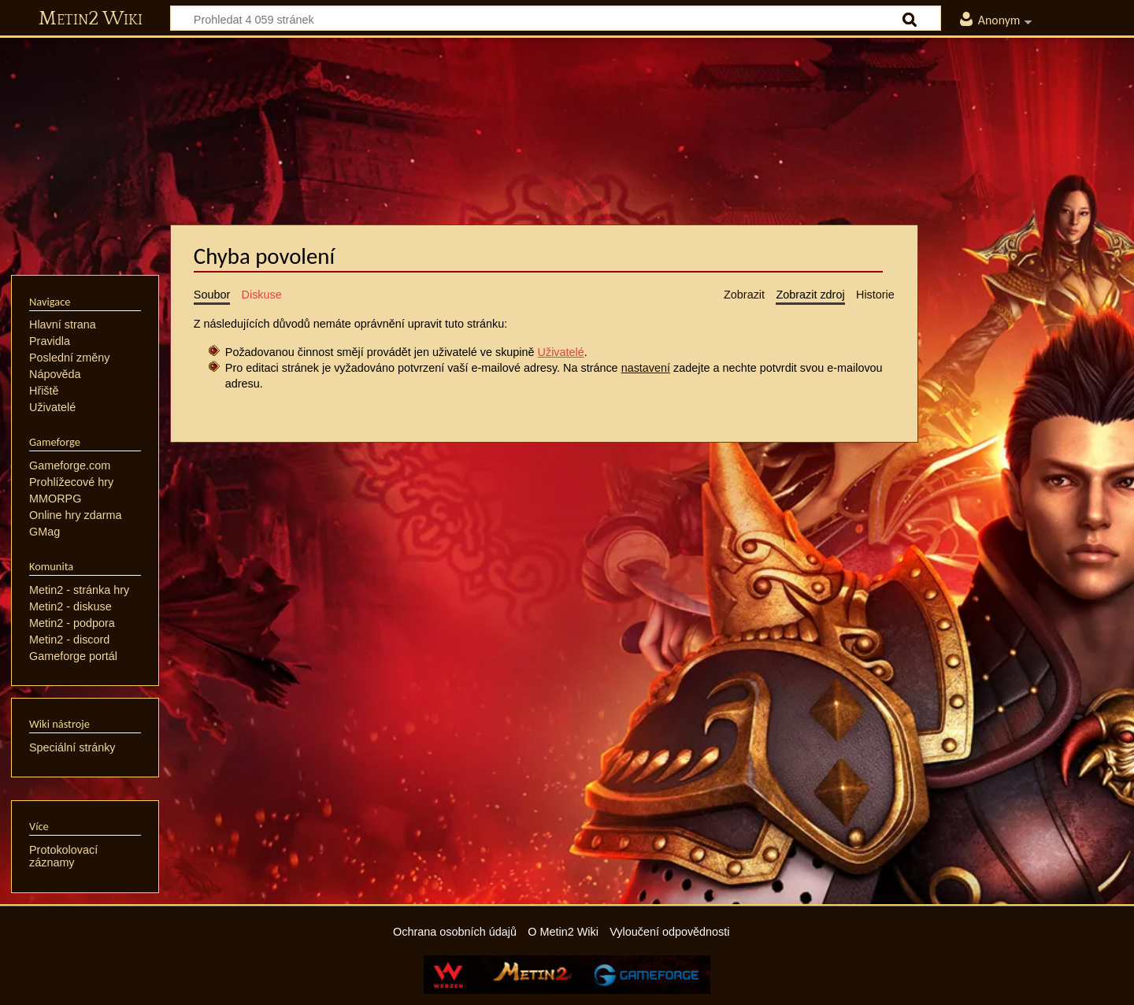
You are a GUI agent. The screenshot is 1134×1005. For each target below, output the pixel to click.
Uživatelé (561, 352)
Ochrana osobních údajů (455, 931)
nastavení (645, 368)
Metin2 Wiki (91, 19)
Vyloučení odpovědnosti (669, 931)
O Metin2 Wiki (563, 931)
